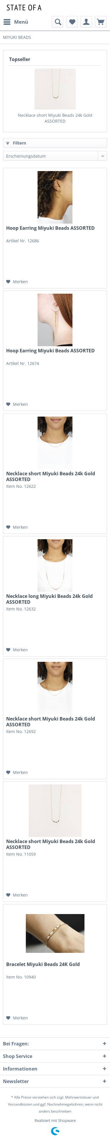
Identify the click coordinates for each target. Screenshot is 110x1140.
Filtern (16, 143)
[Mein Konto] (86, 22)
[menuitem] (15, 22)
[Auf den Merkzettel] (17, 281)
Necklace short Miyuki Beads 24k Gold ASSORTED (55, 118)
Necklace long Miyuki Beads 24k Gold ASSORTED (49, 599)
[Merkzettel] (72, 22)
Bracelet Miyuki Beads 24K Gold (43, 964)
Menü (16, 21)
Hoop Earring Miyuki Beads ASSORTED (50, 228)
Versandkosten (20, 1104)
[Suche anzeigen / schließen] (57, 22)
